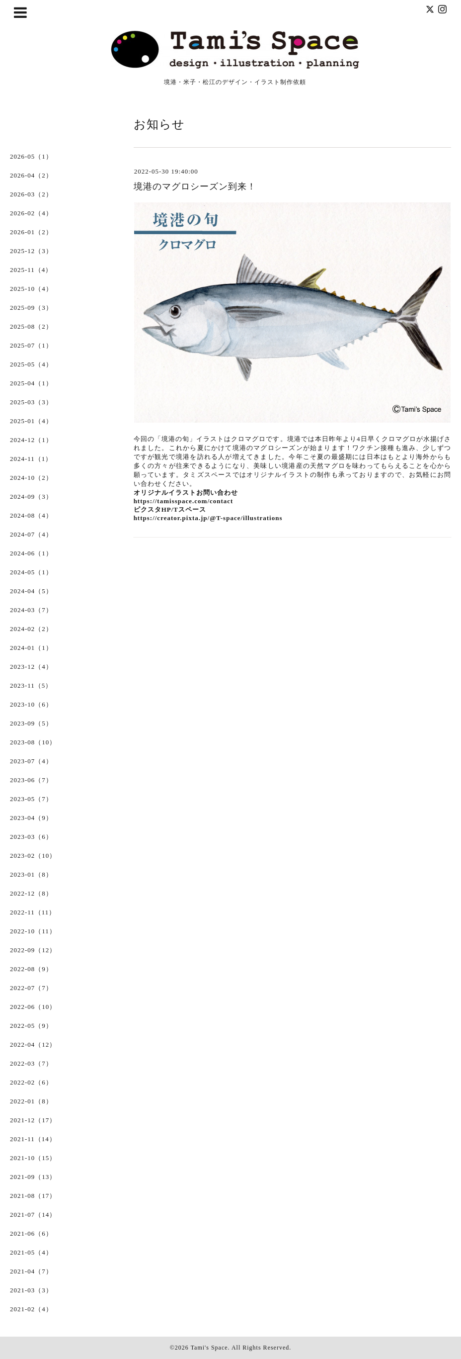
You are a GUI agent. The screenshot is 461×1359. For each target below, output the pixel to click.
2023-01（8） (31, 874)
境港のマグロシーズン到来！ (195, 186)
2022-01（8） (31, 1101)
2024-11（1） (31, 458)
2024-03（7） (31, 610)
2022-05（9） (31, 1025)
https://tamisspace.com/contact (183, 501)
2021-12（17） (33, 1120)
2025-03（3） (31, 402)
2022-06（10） (33, 1006)
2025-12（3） (31, 251)
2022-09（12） (33, 950)
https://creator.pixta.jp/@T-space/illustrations (208, 518)
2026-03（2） (31, 194)
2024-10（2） (31, 477)
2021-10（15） (33, 1158)
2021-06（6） (31, 1233)
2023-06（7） (31, 780)
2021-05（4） (31, 1252)
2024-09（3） (31, 496)
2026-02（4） (31, 213)
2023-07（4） (31, 761)
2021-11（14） (33, 1139)
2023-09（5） (31, 723)
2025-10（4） (31, 288)
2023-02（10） (33, 855)
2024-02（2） (31, 629)
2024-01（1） (31, 647)
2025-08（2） (31, 326)
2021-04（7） (31, 1271)
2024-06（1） (31, 553)
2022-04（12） (33, 1044)
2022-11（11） (33, 912)
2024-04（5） (31, 591)
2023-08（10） (33, 742)
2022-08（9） (31, 969)
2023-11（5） (31, 685)
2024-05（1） (31, 572)
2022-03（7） (31, 1063)
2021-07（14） (33, 1214)
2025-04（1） (31, 383)
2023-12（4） (31, 666)
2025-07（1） (31, 345)
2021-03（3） (31, 1290)
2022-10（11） (33, 931)
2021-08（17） (33, 1195)
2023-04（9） (31, 817)
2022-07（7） (31, 988)
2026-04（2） (31, 175)
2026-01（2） (31, 232)
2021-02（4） (31, 1309)
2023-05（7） (31, 799)
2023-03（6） (31, 836)
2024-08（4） (31, 515)
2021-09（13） (33, 1176)
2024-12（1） (31, 440)
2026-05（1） (31, 156)
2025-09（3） (31, 307)
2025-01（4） (31, 421)
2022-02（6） (31, 1082)
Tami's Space (209, 1347)
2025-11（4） (31, 269)
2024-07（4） (31, 534)
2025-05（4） (31, 364)
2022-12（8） (31, 893)
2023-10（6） (31, 704)
